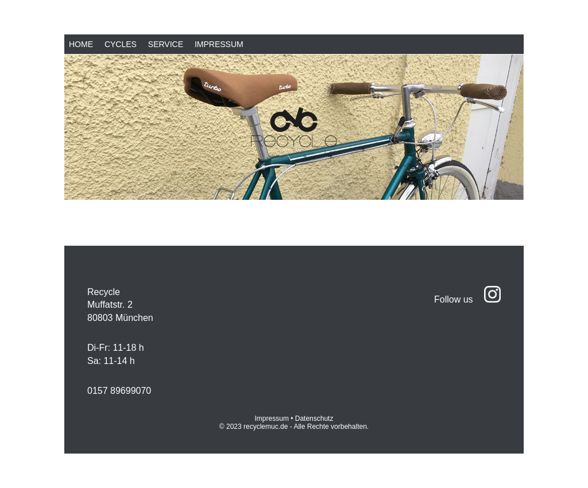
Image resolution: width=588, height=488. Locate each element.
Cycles (121, 44)
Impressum (219, 44)
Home (81, 44)
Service (165, 44)
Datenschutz (314, 419)
